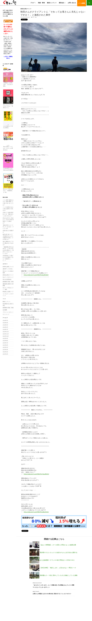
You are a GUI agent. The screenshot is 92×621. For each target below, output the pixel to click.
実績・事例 (41, 2)
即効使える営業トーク (8, 291)
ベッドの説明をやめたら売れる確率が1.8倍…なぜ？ (8, 208)
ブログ (32, 2)
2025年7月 (5, 343)
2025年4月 (5, 349)
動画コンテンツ (52, 2)
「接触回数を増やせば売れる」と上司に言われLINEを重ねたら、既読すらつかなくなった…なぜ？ (8, 250)
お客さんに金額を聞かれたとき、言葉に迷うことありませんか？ (8, 214)
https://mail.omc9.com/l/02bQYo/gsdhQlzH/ (36, 275)
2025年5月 (5, 347)
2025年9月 (5, 338)
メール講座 (81, 3)
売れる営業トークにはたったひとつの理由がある (8, 148)
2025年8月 (5, 340)
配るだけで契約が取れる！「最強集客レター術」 (8, 190)
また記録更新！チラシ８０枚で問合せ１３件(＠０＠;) (57, 560)
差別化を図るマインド (25, 8)
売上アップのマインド (8, 277)
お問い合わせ (72, 2)
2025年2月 (5, 354)
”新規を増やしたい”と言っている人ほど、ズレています (8, 226)
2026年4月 (5, 322)
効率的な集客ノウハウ (8, 266)
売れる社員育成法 (7, 279)
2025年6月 (5, 345)
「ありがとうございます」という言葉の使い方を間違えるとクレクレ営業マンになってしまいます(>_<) (54, 585)
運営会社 (61, 2)
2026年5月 (5, 320)
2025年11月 (6, 334)
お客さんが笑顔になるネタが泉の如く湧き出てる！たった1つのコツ (54, 592)
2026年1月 (5, 329)
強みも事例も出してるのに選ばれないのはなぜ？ (8, 243)
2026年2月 (5, 327)
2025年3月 (5, 351)
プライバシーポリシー (8, 312)
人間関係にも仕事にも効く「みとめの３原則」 (8, 84)
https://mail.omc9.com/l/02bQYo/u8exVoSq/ (36, 512)
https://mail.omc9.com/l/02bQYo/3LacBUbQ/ (36, 474)
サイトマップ (6, 314)
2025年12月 (6, 331)
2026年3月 (5, 325)
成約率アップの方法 (7, 269)
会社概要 (5, 310)
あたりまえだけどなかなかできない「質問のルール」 (8, 106)
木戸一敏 (34, 17)
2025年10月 (6, 336)
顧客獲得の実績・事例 (8, 281)
